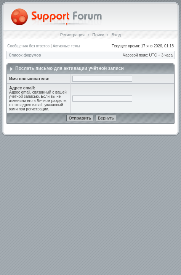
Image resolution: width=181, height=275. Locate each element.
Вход (116, 34)
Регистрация (72, 34)
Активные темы (66, 46)
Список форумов (25, 55)
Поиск (98, 34)
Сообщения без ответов (28, 46)
